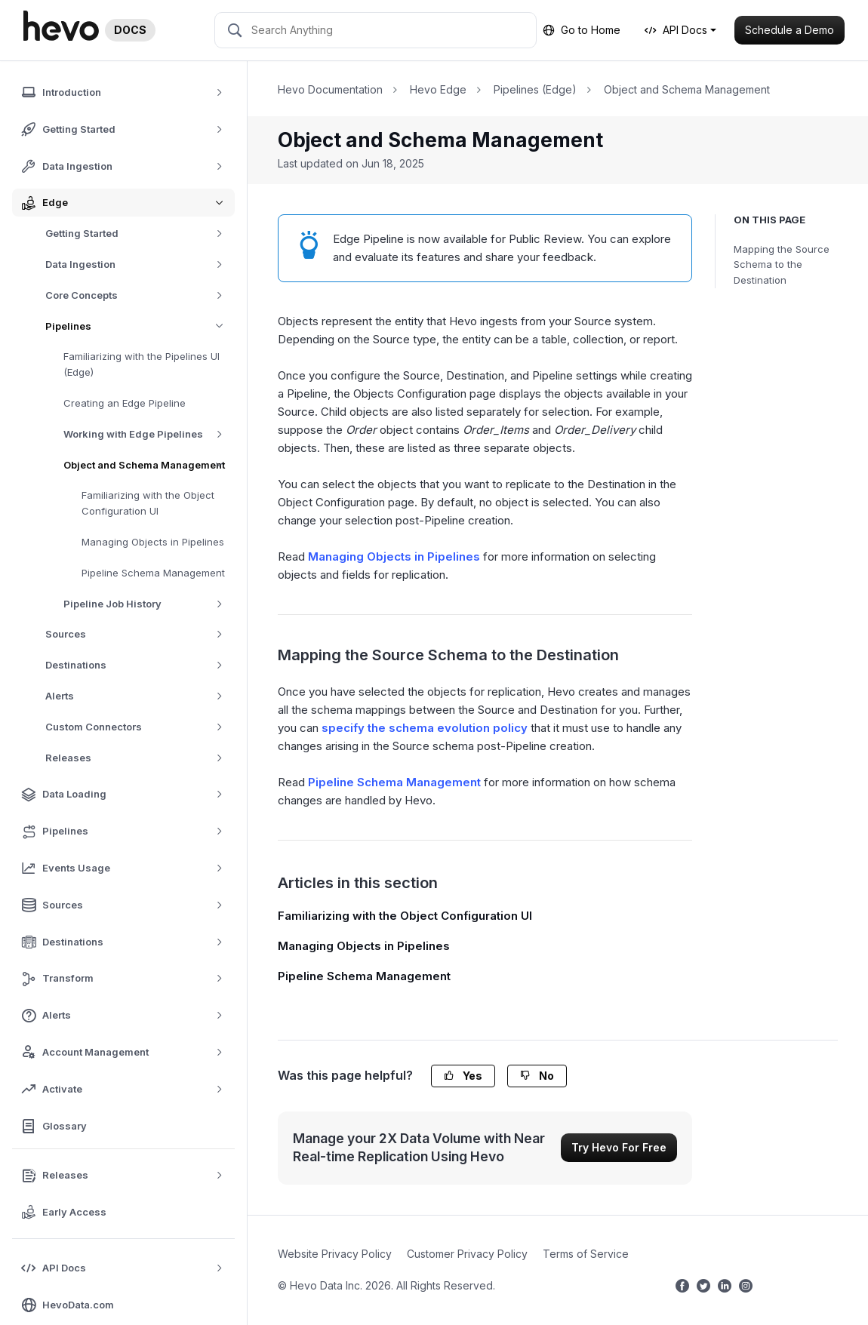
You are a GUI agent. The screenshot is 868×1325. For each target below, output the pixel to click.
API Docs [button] (676, 29)
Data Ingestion (139, 264)
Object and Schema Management (149, 465)
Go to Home (581, 29)
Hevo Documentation (330, 89)
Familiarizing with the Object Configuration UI (148, 503)
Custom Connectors (139, 727)
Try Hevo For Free (618, 1147)
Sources (139, 634)
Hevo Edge (438, 89)
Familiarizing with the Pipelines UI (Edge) (141, 364)
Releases (139, 758)
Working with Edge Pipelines (148, 434)
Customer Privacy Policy (467, 1253)
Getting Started (139, 233)
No (537, 1075)
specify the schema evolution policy (425, 728)
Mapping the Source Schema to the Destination (782, 265)
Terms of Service (586, 1253)
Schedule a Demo (789, 29)
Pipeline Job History (148, 604)
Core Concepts (139, 295)
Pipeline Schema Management (153, 573)
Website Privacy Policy (335, 1253)
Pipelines (140, 326)
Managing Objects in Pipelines (153, 542)
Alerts (139, 696)
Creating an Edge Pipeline (124, 403)
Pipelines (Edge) (535, 89)
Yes (463, 1075)
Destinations (139, 665)
